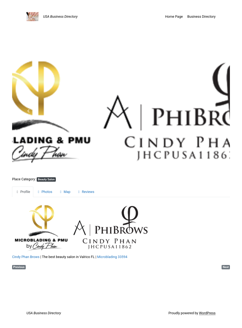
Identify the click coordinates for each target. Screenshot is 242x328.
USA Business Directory (60, 16)
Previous (19, 267)
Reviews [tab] (85, 192)
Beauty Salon (46, 179)
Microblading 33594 (112, 257)
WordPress (207, 313)
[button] (28, 111)
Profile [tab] (22, 192)
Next (226, 267)
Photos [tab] (44, 192)
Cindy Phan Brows (26, 257)
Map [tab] (64, 192)
